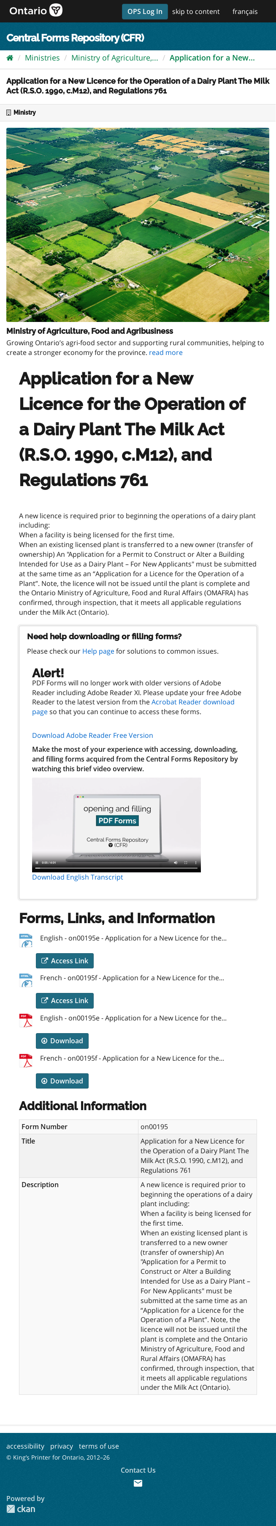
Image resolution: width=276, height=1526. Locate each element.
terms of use (99, 1446)
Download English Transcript (77, 877)
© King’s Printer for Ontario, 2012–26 (58, 1457)
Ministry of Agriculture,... (114, 57)
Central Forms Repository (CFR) (74, 38)
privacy (61, 1446)
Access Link (64, 960)
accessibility (25, 1446)
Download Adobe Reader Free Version (92, 735)
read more (166, 352)
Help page (98, 651)
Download (62, 1040)
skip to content (196, 11)
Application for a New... (212, 57)
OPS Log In (144, 11)
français (245, 11)
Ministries (42, 57)
